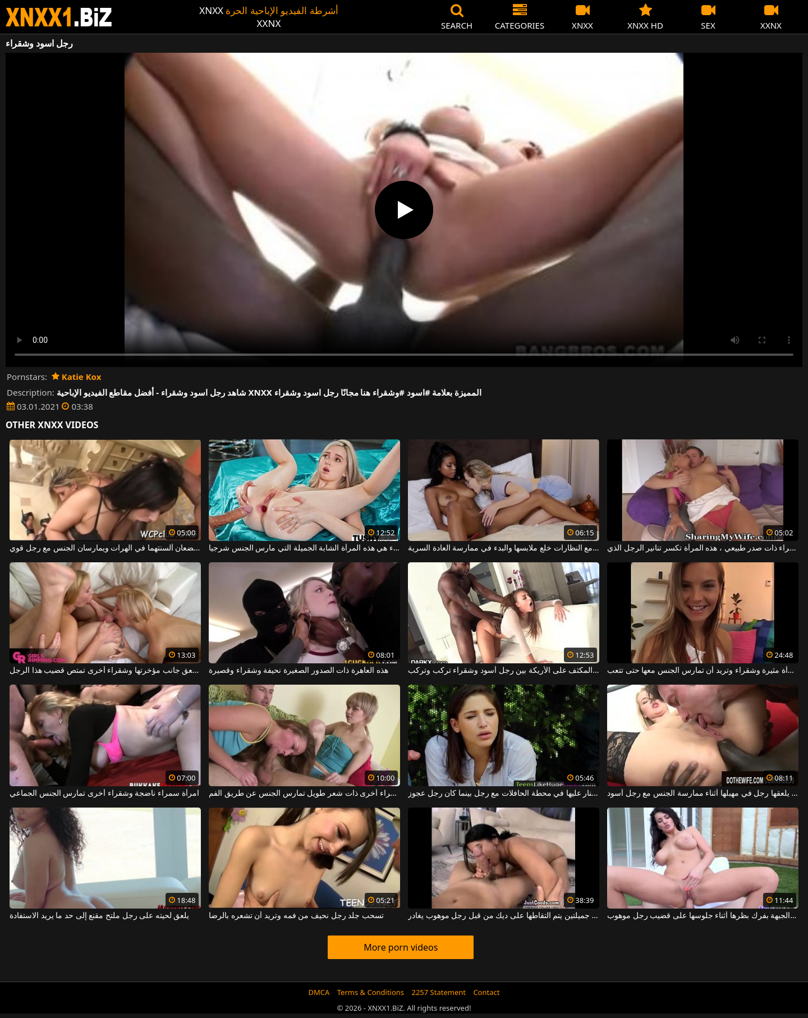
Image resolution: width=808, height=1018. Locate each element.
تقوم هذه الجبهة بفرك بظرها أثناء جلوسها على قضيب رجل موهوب (702, 915)
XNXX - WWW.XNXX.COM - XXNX (59, 17)
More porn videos (401, 947)
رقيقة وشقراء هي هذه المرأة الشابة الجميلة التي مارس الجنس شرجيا (304, 548)
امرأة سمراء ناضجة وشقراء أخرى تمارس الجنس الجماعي (104, 793)
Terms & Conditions (370, 992)
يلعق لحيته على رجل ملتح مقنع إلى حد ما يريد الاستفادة (99, 915)
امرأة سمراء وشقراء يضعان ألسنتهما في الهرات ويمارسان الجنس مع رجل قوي (105, 548)
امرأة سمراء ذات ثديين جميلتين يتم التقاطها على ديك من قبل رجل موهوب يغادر (503, 915)
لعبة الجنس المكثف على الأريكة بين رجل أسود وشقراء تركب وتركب (503, 670)
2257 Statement (438, 992)
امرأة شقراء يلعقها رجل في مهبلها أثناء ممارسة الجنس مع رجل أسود (702, 793)
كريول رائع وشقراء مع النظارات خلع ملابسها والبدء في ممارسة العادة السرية (503, 548)
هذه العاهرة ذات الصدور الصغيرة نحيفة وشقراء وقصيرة (298, 670)
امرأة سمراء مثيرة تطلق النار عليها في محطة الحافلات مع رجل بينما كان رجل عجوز (503, 793)
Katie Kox (76, 376)
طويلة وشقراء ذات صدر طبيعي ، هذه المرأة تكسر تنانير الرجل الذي (702, 548)
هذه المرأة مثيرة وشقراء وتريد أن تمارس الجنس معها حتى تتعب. (702, 670)
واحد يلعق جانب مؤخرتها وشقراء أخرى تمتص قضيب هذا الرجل (105, 670)
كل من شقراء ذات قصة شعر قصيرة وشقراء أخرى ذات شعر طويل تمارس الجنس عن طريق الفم (304, 793)
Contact (486, 992)
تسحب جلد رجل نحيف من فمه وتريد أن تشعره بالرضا (296, 915)
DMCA (319, 992)
